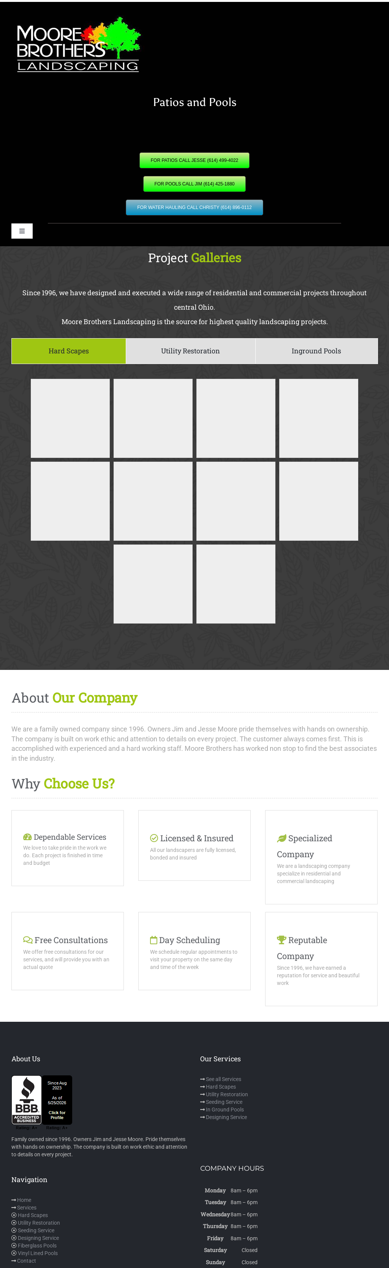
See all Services (223, 1079)
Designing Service (226, 1117)
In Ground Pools (225, 1110)
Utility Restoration (227, 1094)
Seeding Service (224, 1102)
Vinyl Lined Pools (38, 1253)
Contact (26, 1261)
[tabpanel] (194, 511)
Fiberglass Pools (37, 1246)
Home (24, 1200)
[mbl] (77, 18)
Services (26, 1208)
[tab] (68, 351)
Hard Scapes (221, 1087)
